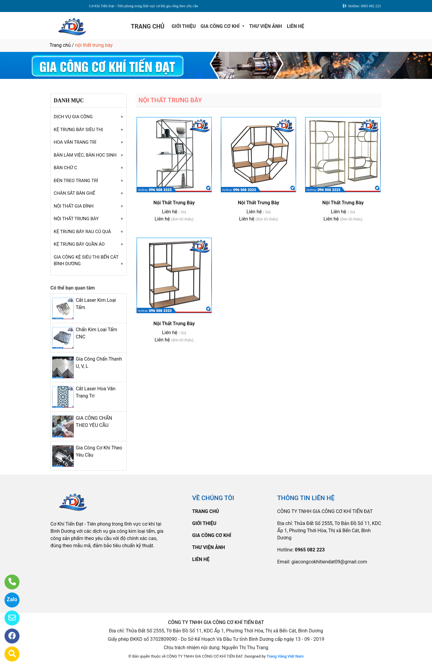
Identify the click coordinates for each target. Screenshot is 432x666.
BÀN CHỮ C (65, 167)
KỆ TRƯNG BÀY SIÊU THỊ (78, 129)
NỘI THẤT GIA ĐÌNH (74, 206)
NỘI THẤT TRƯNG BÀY (76, 218)
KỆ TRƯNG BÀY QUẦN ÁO (79, 244)
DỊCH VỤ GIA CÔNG (73, 116)
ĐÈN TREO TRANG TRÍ (76, 180)
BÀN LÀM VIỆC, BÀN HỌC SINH (85, 155)
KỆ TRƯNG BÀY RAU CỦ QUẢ (82, 231)
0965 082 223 (310, 550)
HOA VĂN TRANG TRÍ (75, 142)
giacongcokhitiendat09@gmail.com (329, 562)
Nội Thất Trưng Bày (174, 203)
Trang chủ (60, 45)
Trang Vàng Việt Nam (285, 656)
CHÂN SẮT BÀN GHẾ (74, 193)
